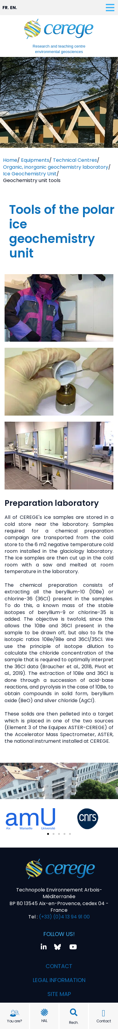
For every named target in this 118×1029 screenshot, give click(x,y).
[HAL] (44, 1012)
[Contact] (103, 1013)
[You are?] (14, 1013)
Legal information (59, 980)
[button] (74, 1012)
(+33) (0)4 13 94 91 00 (64, 916)
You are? (14, 1021)
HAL (44, 1020)
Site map (59, 994)
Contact (103, 1021)
